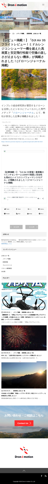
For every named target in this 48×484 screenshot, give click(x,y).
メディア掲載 (19, 33)
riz (4, 35)
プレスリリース (6, 265)
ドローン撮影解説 (6, 268)
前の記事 (16, 226)
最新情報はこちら (6, 243)
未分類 (3, 271)
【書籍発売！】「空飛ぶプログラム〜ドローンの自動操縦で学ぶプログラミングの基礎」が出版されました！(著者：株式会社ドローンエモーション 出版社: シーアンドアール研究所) (23, 317)
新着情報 (28, 33)
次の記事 (31, 226)
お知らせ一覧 (37, 33)
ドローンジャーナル (23, 112)
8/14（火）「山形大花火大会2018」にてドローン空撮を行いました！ (21, 355)
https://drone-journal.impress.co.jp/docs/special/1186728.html (22, 141)
